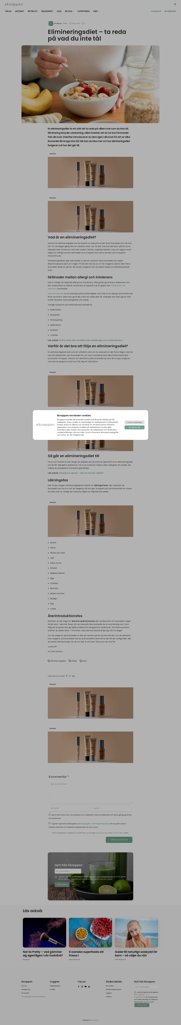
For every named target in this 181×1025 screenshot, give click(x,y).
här (82, 435)
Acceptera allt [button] (134, 427)
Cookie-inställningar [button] (134, 422)
